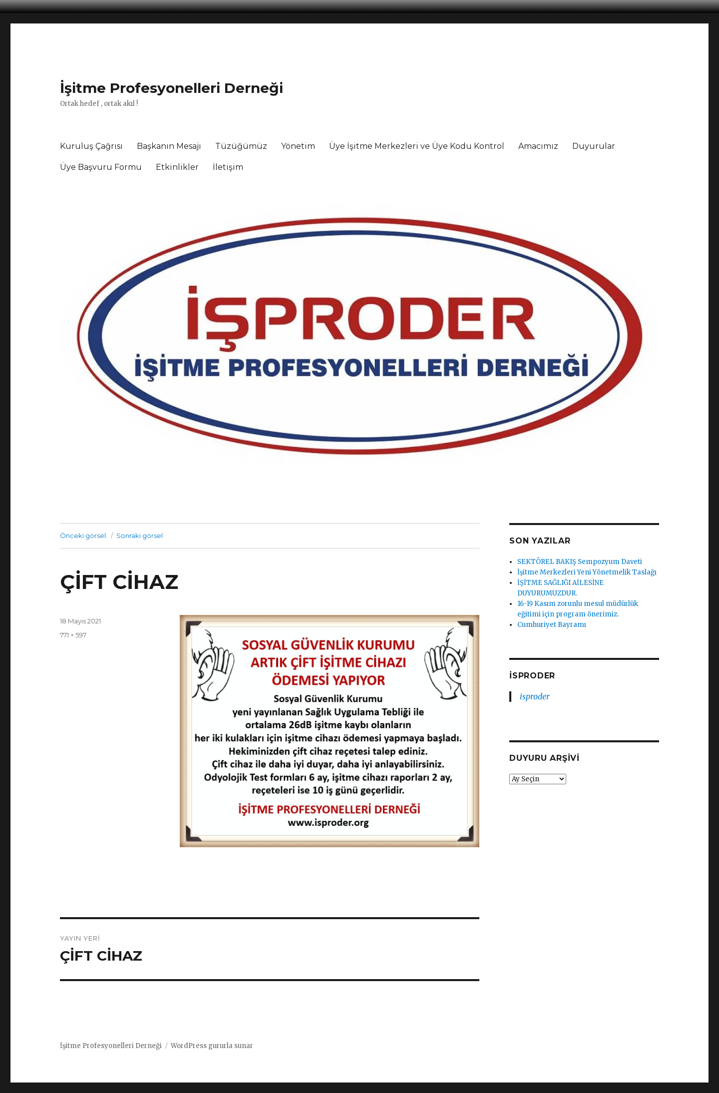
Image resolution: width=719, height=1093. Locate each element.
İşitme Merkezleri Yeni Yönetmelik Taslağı (587, 572)
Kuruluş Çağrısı (91, 146)
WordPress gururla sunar (212, 1046)
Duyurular (593, 146)
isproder (532, 675)
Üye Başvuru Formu (101, 167)
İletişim (228, 167)
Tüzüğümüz (241, 146)
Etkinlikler (177, 167)
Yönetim (298, 146)
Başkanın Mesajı (169, 146)
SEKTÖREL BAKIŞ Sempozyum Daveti (579, 561)
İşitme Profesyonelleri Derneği (171, 87)
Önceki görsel (83, 536)
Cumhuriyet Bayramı (551, 624)
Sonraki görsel (139, 536)
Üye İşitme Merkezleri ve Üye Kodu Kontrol (416, 146)
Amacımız (538, 146)
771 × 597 (73, 635)
